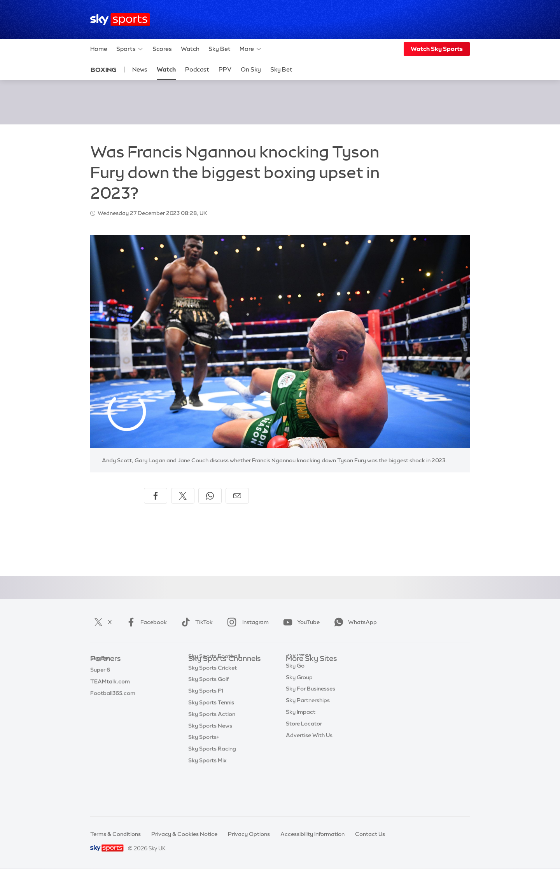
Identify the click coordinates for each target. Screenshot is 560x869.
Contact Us (370, 834)
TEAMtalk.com (110, 694)
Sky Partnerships (308, 728)
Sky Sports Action (211, 752)
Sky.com (297, 670)
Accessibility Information (312, 834)
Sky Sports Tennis (211, 740)
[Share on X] (182, 496)
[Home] (120, 19)
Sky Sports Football (214, 694)
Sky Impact (300, 740)
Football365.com (112, 705)
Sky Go (295, 694)
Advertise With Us (309, 763)
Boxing (104, 69)
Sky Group (299, 705)
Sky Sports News (210, 763)
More (251, 49)
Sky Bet (219, 49)
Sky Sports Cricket (212, 705)
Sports (130, 49)
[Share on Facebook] (155, 496)
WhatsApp (354, 622)
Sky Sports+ (203, 775)
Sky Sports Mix (207, 798)
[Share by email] (237, 496)
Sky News (298, 682)
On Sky (251, 69)
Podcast (197, 69)
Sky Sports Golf (208, 717)
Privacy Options (249, 834)
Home (98, 49)
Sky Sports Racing (212, 786)
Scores (162, 49)
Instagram (246, 622)
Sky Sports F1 (205, 728)
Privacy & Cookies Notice (184, 834)
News (139, 69)
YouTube (300, 622)
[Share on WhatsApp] (210, 496)
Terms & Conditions (115, 834)
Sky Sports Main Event (217, 670)
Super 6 (100, 682)
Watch (190, 49)
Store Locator (304, 752)
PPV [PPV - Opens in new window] (225, 69)
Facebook (145, 622)
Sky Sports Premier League (223, 682)
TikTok (195, 622)
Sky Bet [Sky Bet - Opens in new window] (281, 69)
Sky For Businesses (310, 717)
